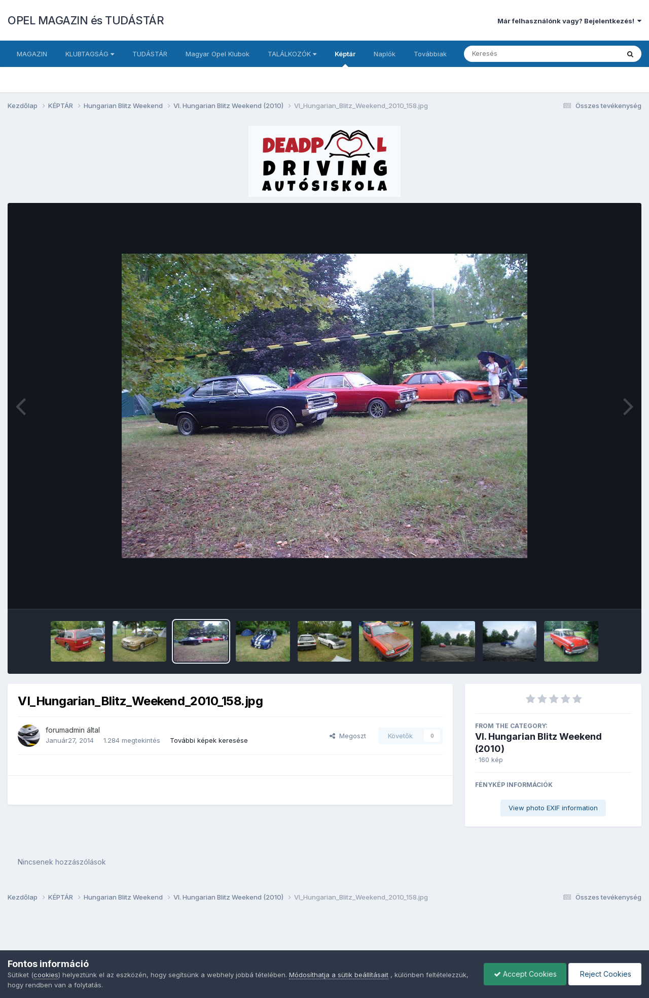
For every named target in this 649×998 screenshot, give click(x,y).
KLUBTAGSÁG (89, 54)
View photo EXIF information (553, 808)
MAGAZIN (32, 54)
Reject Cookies (604, 974)
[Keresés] (514, 54)
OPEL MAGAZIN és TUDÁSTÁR (86, 20)
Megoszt (348, 736)
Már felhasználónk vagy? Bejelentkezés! (569, 21)
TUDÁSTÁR (149, 54)
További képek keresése (209, 740)
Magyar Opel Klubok (217, 54)
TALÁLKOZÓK (292, 54)
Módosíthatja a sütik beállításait (338, 975)
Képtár (345, 58)
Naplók (384, 54)
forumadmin (65, 730)
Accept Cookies (522, 974)
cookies (45, 975)
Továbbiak (430, 54)
